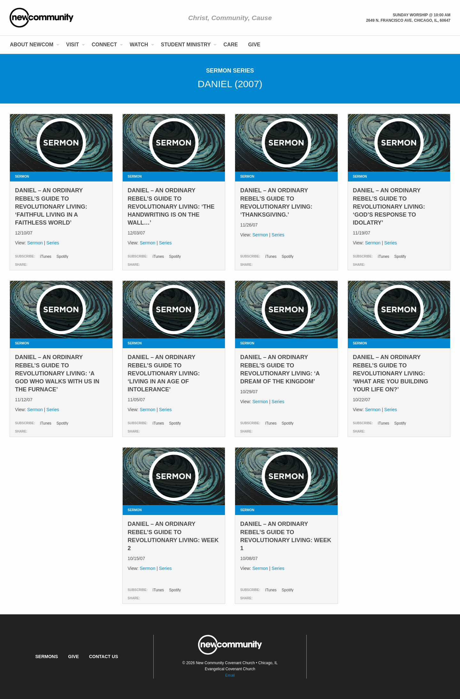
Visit (72, 44)
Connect (104, 44)
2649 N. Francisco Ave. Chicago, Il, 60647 (408, 20)
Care (230, 44)
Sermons (46, 656)
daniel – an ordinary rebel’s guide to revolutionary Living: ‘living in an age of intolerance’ (164, 373)
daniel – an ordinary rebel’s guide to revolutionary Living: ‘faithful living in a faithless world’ (51, 206)
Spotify (62, 256)
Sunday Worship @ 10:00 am (421, 15)
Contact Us (103, 656)
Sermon (35, 242)
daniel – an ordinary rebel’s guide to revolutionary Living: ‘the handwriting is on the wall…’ (171, 206)
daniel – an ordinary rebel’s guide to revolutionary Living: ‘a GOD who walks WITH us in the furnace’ (57, 373)
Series (52, 242)
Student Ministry (186, 44)
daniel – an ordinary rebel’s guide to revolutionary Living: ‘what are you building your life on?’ (390, 373)
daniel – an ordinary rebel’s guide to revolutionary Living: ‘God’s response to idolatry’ (389, 206)
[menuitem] (33, 45)
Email (230, 675)
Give (254, 44)
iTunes (45, 256)
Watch (139, 44)
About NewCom (31, 44)
